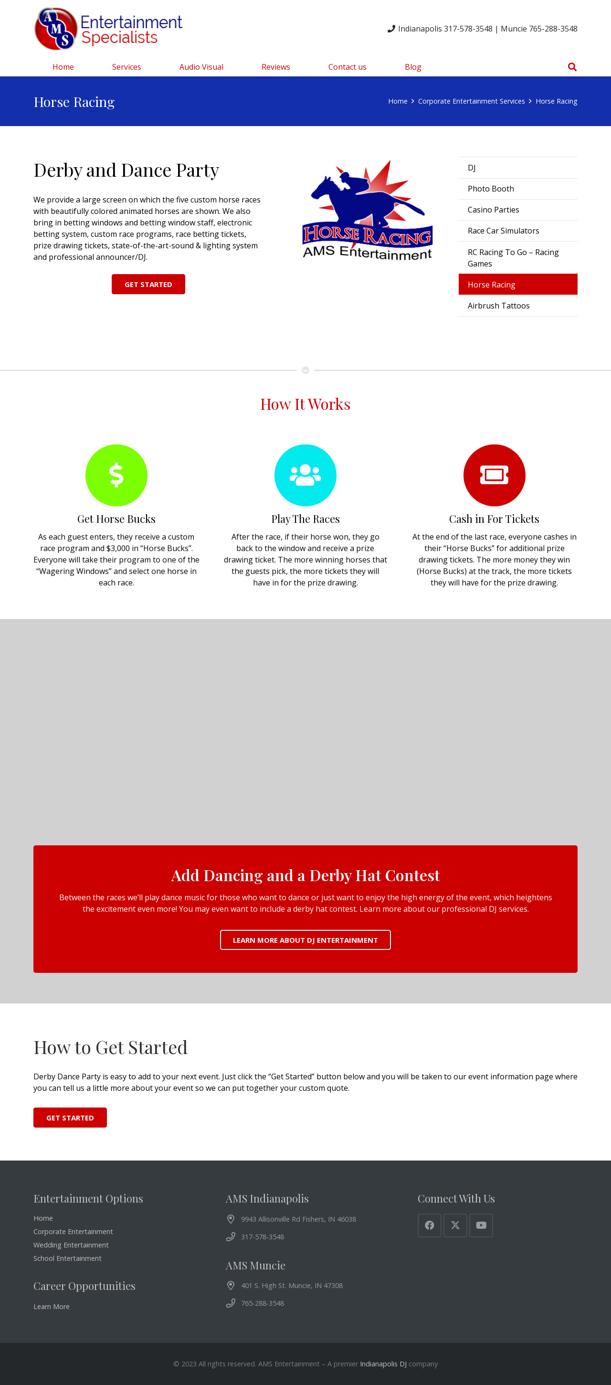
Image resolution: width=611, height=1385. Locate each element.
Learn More (51, 1306)
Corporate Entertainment (73, 1231)
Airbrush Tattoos (499, 305)
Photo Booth (491, 188)
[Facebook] (430, 1225)
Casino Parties (493, 209)
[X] (455, 1225)
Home (43, 1218)
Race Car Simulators (503, 230)
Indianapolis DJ (383, 1363)
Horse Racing (492, 284)
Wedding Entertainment (71, 1244)
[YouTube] (481, 1225)
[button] (572, 67)
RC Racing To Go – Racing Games (513, 258)
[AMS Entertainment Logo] (109, 29)
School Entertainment (67, 1258)
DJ (472, 167)
